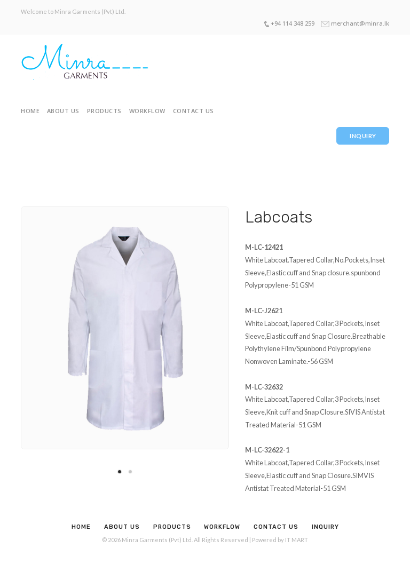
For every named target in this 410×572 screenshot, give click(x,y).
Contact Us (193, 111)
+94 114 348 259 (292, 23)
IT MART (296, 539)
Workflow (147, 111)
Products (104, 111)
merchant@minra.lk (360, 23)
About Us (63, 111)
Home (30, 111)
